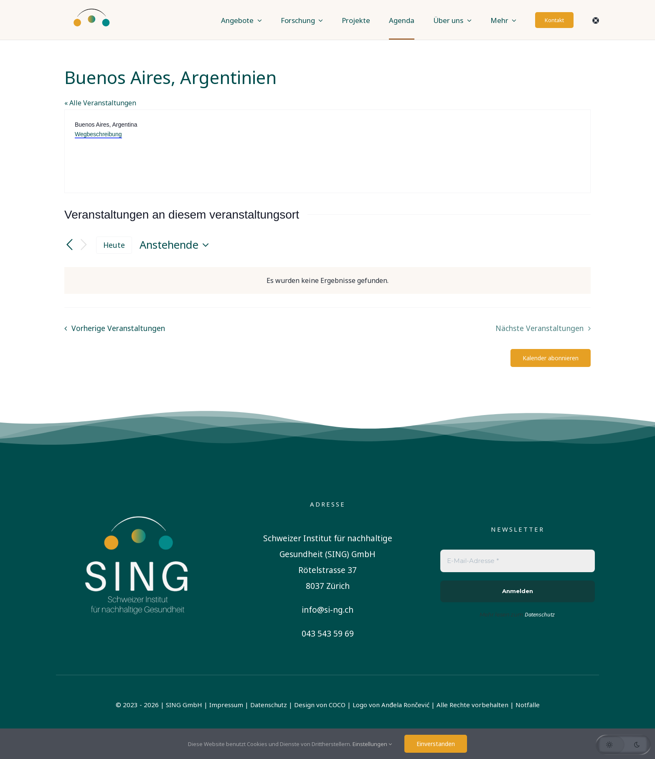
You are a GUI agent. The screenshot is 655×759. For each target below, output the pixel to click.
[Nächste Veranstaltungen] (84, 245)
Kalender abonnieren (551, 358)
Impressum (226, 704)
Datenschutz (268, 704)
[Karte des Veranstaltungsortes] (458, 151)
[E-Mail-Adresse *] (517, 561)
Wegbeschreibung (98, 134)
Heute (114, 245)
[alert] (327, 280)
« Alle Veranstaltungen (100, 102)
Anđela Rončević (405, 704)
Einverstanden (435, 744)
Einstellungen (372, 744)
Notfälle (527, 704)
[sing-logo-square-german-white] (137, 502)
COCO (337, 704)
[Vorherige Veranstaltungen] (69, 245)
